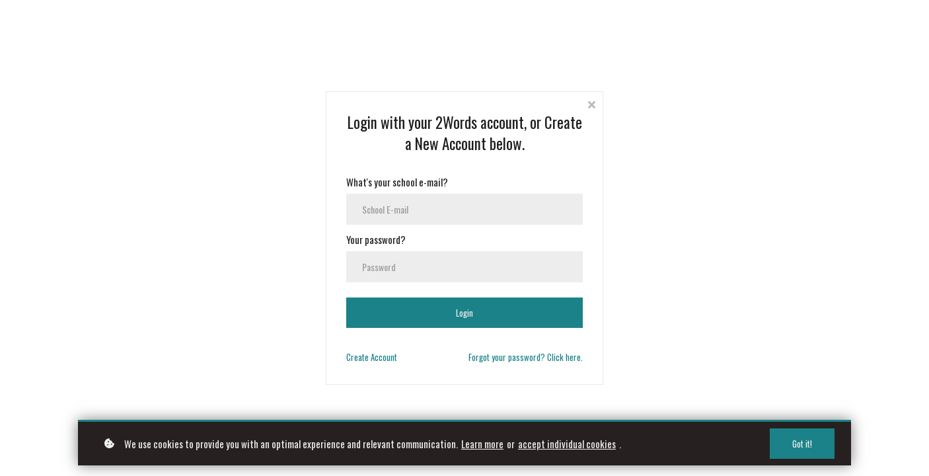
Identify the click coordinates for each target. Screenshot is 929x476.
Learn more (482, 443)
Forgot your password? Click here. (525, 357)
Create (371, 357)
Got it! (802, 443)
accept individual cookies (567, 443)
